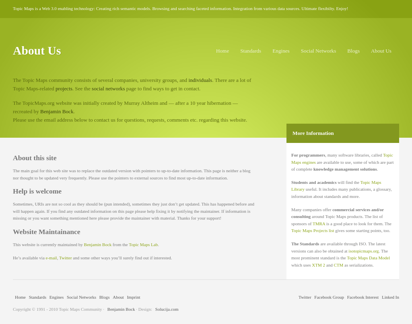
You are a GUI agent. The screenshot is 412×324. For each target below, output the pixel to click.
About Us (381, 51)
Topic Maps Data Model (368, 257)
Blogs (353, 51)
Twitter (65, 257)
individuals (200, 80)
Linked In (390, 297)
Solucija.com (167, 309)
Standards (250, 51)
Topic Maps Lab (143, 244)
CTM (338, 265)
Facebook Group (329, 297)
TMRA (319, 223)
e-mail (51, 257)
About (118, 297)
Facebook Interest (363, 297)
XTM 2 (318, 265)
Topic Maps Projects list (312, 230)
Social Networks (318, 51)
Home (222, 51)
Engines (281, 51)
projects (64, 89)
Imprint (133, 297)
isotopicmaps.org (363, 251)
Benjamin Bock (56, 111)
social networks (108, 89)
